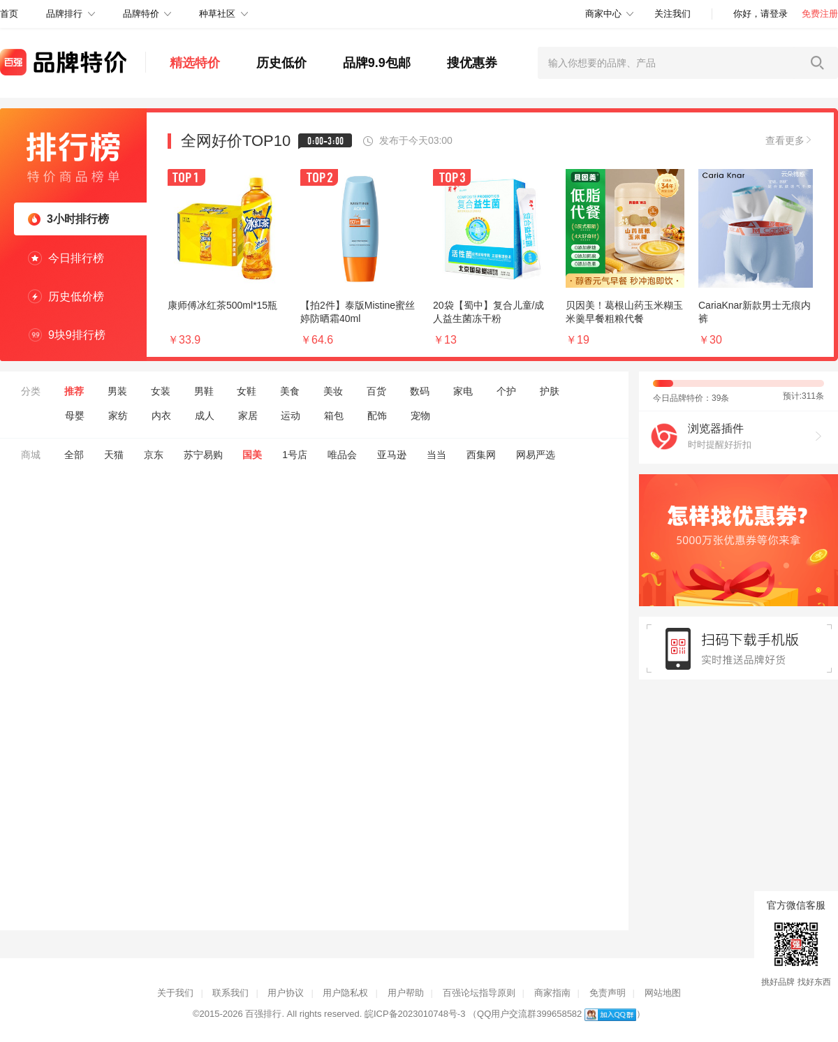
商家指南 (552, 993)
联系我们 (230, 993)
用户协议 (285, 993)
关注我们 (672, 13)
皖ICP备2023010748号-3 (415, 1013)
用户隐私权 (345, 993)
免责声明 (607, 993)
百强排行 (263, 1013)
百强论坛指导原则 (479, 993)
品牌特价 (141, 13)
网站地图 (663, 993)
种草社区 (217, 13)
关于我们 (175, 993)
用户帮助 (406, 993)
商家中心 (603, 13)
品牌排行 (64, 13)
